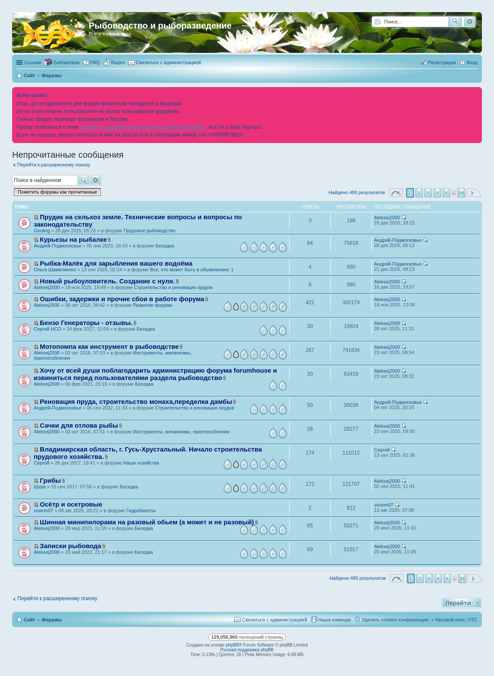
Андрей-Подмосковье (57, 245)
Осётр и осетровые (71, 504)
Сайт (29, 619)
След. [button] (474, 192)
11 (273, 464)
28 (273, 307)
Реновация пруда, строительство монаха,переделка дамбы (136, 401)
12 (282, 464)
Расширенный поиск (469, 21)
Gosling (42, 230)
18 (282, 354)
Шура (40, 486)
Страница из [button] (396, 192)
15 (253, 354)
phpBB (232, 645)
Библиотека (67, 62)
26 (253, 307)
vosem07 (43, 510)
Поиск (83, 180)
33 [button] (461, 192)
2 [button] (419, 192)
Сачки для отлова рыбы (79, 425)
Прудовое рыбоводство (149, 230)
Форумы (51, 619)
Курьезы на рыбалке (73, 239)
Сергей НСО (47, 329)
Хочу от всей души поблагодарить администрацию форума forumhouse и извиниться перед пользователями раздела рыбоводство (155, 374)
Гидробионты (141, 510)
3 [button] (428, 192)
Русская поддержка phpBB (247, 649)
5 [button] (446, 192)
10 (263, 464)
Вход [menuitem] (472, 62)
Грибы (50, 480)
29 (282, 307)
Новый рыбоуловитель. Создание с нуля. (107, 281)
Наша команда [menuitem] (334, 619)
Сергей (41, 462)
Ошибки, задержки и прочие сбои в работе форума (142, 127)
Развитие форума (152, 305)
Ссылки (32, 62)
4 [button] (437, 192)
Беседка (164, 245)
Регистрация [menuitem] (442, 62)
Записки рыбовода (70, 545)
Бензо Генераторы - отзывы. (86, 322)
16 (263, 354)
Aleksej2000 (387, 217)
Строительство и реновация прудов (173, 287)
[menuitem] (114, 62)
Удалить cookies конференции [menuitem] (395, 619)
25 (244, 307)
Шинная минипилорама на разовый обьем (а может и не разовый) (147, 522)
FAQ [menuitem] (95, 62)
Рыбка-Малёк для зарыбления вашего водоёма (116, 263)
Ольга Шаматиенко (55, 269)
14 (244, 354)
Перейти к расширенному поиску (53, 164)
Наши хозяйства (141, 462)
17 (273, 354)
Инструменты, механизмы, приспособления (181, 431)
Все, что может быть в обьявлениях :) (191, 269)
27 (263, 307)
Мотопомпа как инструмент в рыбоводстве (109, 346)
